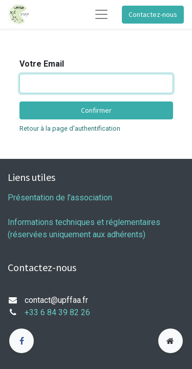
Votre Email (41, 64)
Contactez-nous (153, 14)
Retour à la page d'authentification (69, 128)
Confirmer (96, 110)
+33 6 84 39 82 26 (57, 312)
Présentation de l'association (60, 197)
